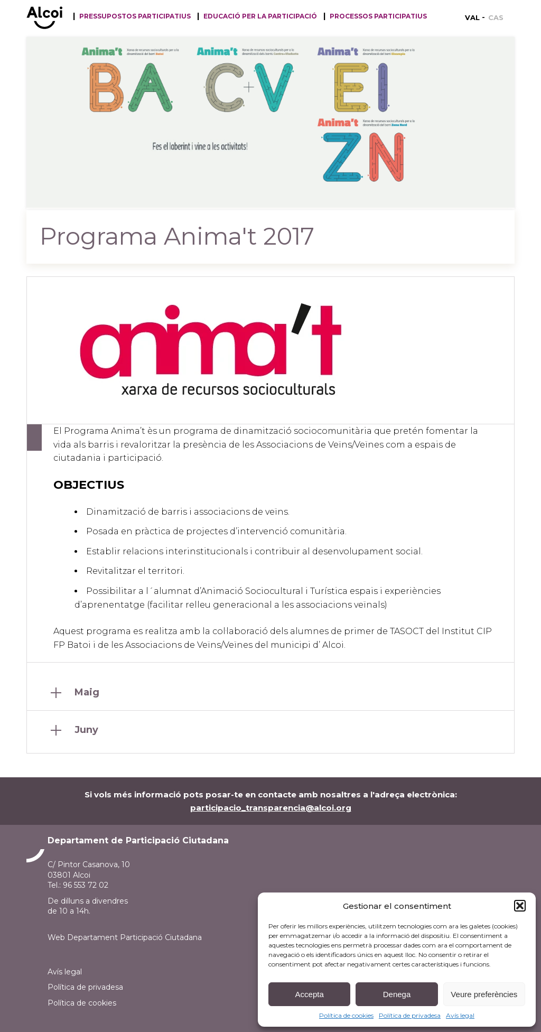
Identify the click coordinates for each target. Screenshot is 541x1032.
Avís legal (460, 1015)
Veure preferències (484, 994)
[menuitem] (475, 17)
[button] (520, 905)
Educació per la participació (260, 16)
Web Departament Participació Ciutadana (125, 937)
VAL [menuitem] (472, 17)
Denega (397, 994)
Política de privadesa (410, 1015)
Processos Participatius (378, 16)
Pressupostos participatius (135, 16)
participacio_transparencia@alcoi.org (270, 808)
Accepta (309, 994)
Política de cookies (346, 1015)
